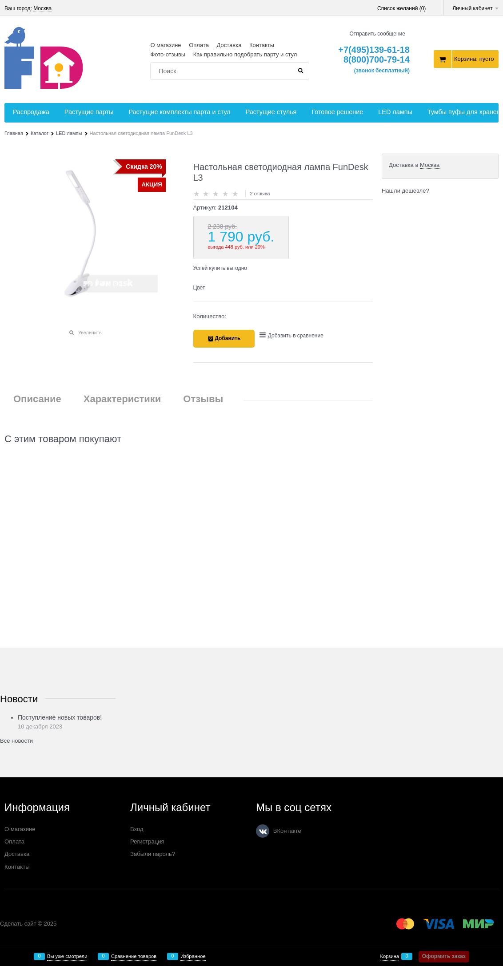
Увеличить (90, 332)
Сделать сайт (18, 923)
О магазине (165, 45)
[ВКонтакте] (262, 831)
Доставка (229, 45)
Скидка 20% (144, 166)
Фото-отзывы (167, 54)
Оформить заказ (444, 956)
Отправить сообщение (377, 34)
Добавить (227, 338)
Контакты (261, 45)
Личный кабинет (475, 8)
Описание (37, 399)
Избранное (193, 956)
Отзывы (203, 399)
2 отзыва (260, 193)
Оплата (199, 45)
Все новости (16, 740)
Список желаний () (401, 8)
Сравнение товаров (133, 956)
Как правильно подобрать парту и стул (245, 54)
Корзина (389, 956)
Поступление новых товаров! (60, 717)
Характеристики (122, 399)
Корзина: (474, 58)
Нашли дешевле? (405, 190)
